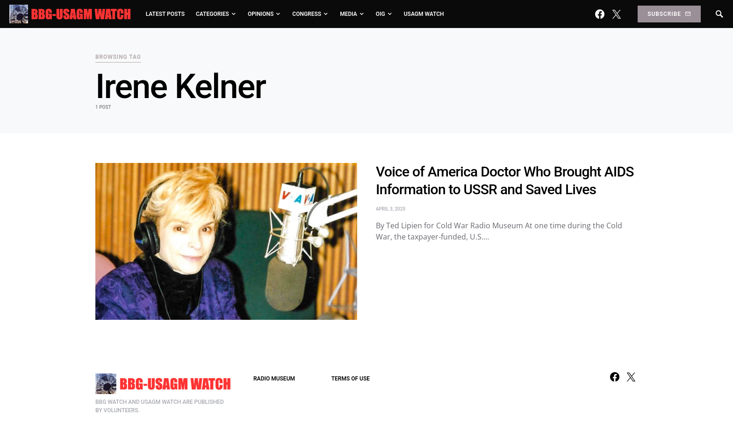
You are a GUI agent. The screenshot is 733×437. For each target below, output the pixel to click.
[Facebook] (599, 14)
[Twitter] (616, 14)
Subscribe (668, 14)
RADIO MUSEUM (274, 378)
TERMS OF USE (350, 378)
